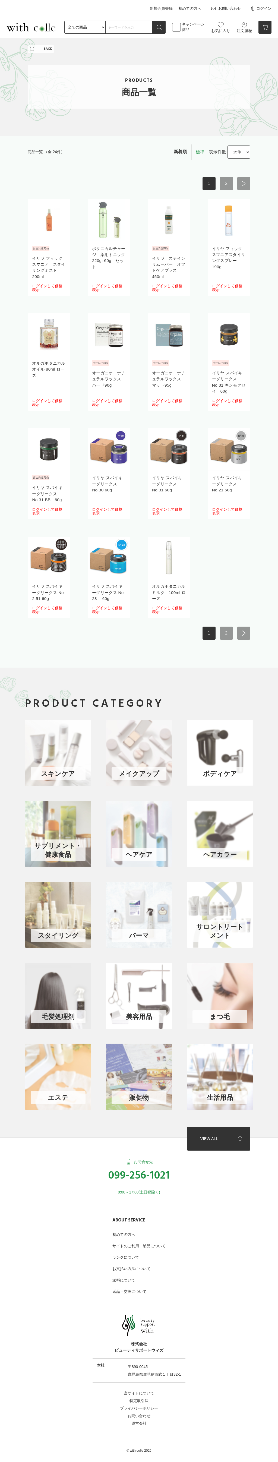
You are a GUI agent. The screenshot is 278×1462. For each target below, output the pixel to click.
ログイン (260, 8)
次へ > (243, 184)
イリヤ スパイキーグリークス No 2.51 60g (49, 593)
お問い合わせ (225, 8)
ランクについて (125, 1248)
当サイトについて (139, 1384)
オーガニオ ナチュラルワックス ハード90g (107, 379)
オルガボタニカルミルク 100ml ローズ (167, 593)
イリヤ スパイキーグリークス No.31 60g (168, 484)
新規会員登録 (162, 7)
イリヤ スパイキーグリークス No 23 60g (109, 593)
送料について (123, 1271)
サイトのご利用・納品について (139, 1237)
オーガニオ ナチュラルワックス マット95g (167, 379)
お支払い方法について (131, 1260)
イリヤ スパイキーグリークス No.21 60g (228, 484)
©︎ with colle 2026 (139, 1442)
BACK (48, 49)
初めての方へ (190, 7)
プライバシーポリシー (139, 1399)
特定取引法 (139, 1392)
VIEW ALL (208, 1129)
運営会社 (139, 1415)
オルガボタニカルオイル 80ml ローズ (47, 370)
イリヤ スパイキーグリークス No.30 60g (108, 484)
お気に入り (220, 25)
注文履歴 (244, 25)
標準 (200, 152)
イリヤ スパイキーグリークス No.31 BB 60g (48, 494)
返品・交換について (129, 1283)
